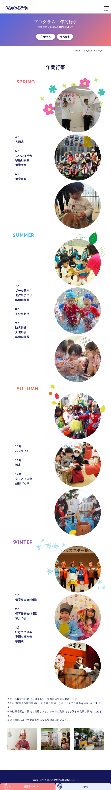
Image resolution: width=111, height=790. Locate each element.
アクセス (86, 786)
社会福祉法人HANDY (52, 780)
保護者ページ (31, 786)
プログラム (45, 36)
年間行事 (65, 36)
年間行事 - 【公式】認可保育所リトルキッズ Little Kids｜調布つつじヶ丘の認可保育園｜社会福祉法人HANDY (17, 8)
